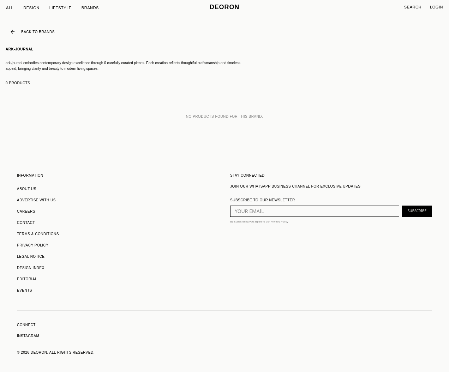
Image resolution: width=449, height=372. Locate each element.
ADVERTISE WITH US (36, 200)
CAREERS (26, 211)
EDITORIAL (27, 279)
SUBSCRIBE (417, 210)
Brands (90, 8)
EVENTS (24, 290)
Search (412, 7)
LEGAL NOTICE (30, 256)
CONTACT (26, 223)
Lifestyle (60, 8)
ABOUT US (26, 189)
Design (31, 8)
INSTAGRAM (28, 336)
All (9, 8)
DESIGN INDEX (30, 268)
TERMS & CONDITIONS (38, 234)
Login (436, 7)
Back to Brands (32, 32)
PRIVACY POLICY (32, 245)
